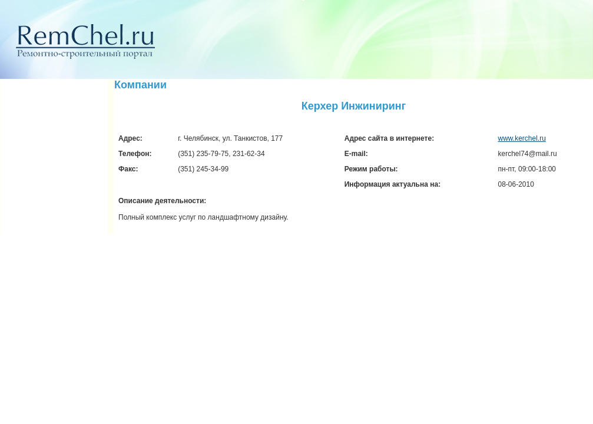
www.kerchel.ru (522, 138)
